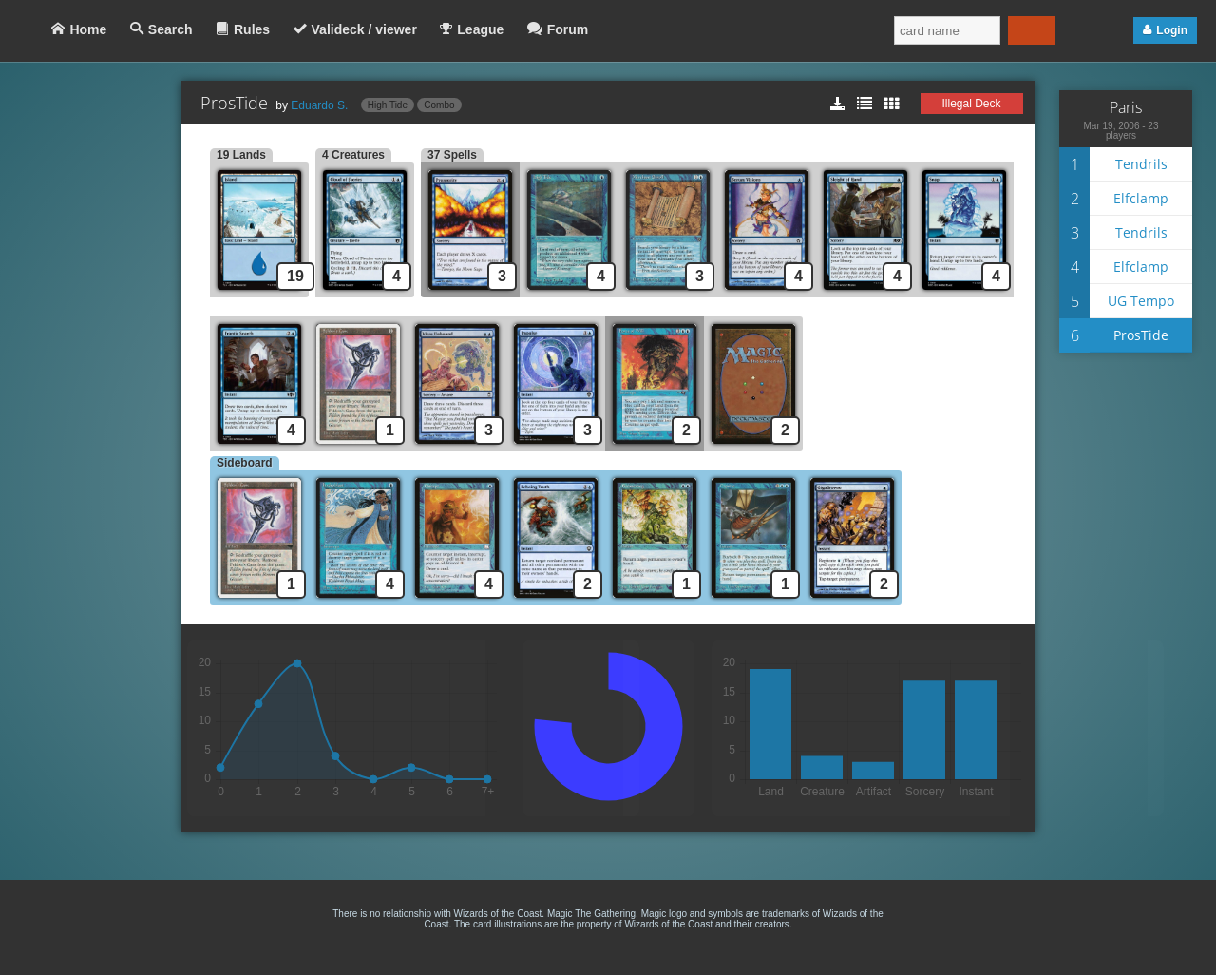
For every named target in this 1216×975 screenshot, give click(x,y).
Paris (1126, 107)
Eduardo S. (319, 105)
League (480, 29)
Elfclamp (1140, 198)
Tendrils (1141, 164)
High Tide (388, 105)
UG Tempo (1141, 301)
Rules (252, 29)
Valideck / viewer (364, 29)
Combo (439, 105)
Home (87, 29)
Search (170, 29)
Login (1172, 30)
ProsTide (1140, 335)
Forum (568, 29)
